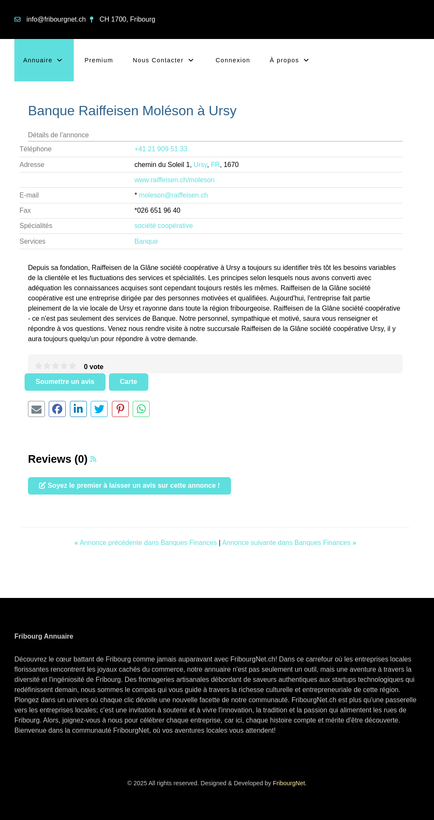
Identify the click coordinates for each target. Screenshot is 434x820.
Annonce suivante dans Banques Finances (289, 542)
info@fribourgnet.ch (56, 19)
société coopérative (163, 225)
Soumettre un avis (65, 381)
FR (215, 164)
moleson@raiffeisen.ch (173, 195)
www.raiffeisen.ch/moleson (174, 179)
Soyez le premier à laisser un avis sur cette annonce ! (129, 485)
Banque (146, 241)
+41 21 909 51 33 (160, 149)
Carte (128, 381)
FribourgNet (289, 783)
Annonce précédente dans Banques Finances (146, 542)
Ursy (200, 164)
